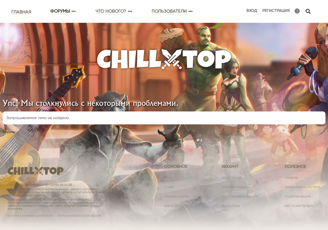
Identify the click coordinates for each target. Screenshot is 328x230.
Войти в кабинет (234, 187)
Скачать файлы (176, 196)
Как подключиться (179, 206)
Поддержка (231, 206)
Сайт (168, 178)
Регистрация (232, 178)
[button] (73, 11)
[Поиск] (308, 11)
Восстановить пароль (240, 196)
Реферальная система (302, 187)
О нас (169, 187)
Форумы (60, 11)
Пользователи (169, 11)
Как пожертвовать (299, 206)
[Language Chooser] (297, 11)
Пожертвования (297, 196)
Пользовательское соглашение (79, 215)
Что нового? (111, 11)
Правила (291, 178)
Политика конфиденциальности (30, 215)
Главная (21, 12)
